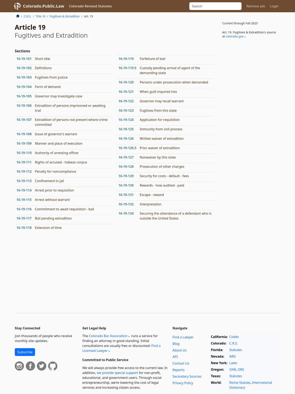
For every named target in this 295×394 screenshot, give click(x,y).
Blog (175, 343)
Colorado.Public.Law (43, 6)
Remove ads (255, 6)
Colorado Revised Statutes (90, 6)
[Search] (215, 6)
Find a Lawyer (183, 337)
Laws (233, 363)
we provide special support (117, 372)
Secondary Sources (187, 376)
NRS (232, 356)
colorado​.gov (235, 36)
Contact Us (180, 363)
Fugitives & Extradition (65, 16)
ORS (241, 369)
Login (274, 6)
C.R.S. (27, 16)
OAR (232, 369)
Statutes (235, 350)
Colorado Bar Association (108, 336)
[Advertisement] (249, 109)
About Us (179, 350)
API (175, 357)
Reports (178, 370)
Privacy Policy (182, 383)
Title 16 (40, 16)
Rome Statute (239, 382)
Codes (234, 336)
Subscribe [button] (24, 352)
